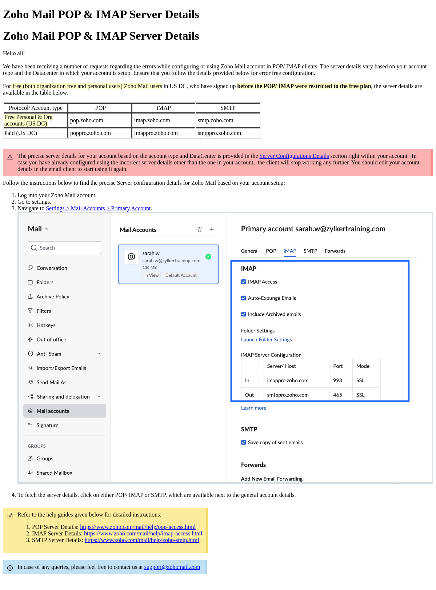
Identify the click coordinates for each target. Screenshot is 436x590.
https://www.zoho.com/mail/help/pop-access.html (138, 527)
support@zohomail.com (172, 567)
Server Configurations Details (294, 156)
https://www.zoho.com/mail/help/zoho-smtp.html (142, 540)
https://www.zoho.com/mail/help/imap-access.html (143, 533)
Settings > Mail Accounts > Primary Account (98, 208)
